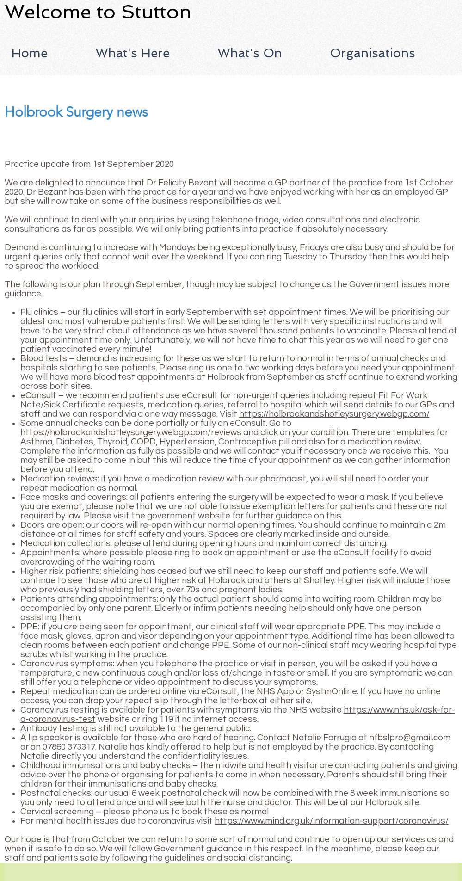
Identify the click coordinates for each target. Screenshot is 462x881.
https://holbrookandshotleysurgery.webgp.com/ (334, 414)
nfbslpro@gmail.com (409, 737)
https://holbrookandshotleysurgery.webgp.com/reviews (130, 432)
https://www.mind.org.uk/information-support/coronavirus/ (332, 821)
